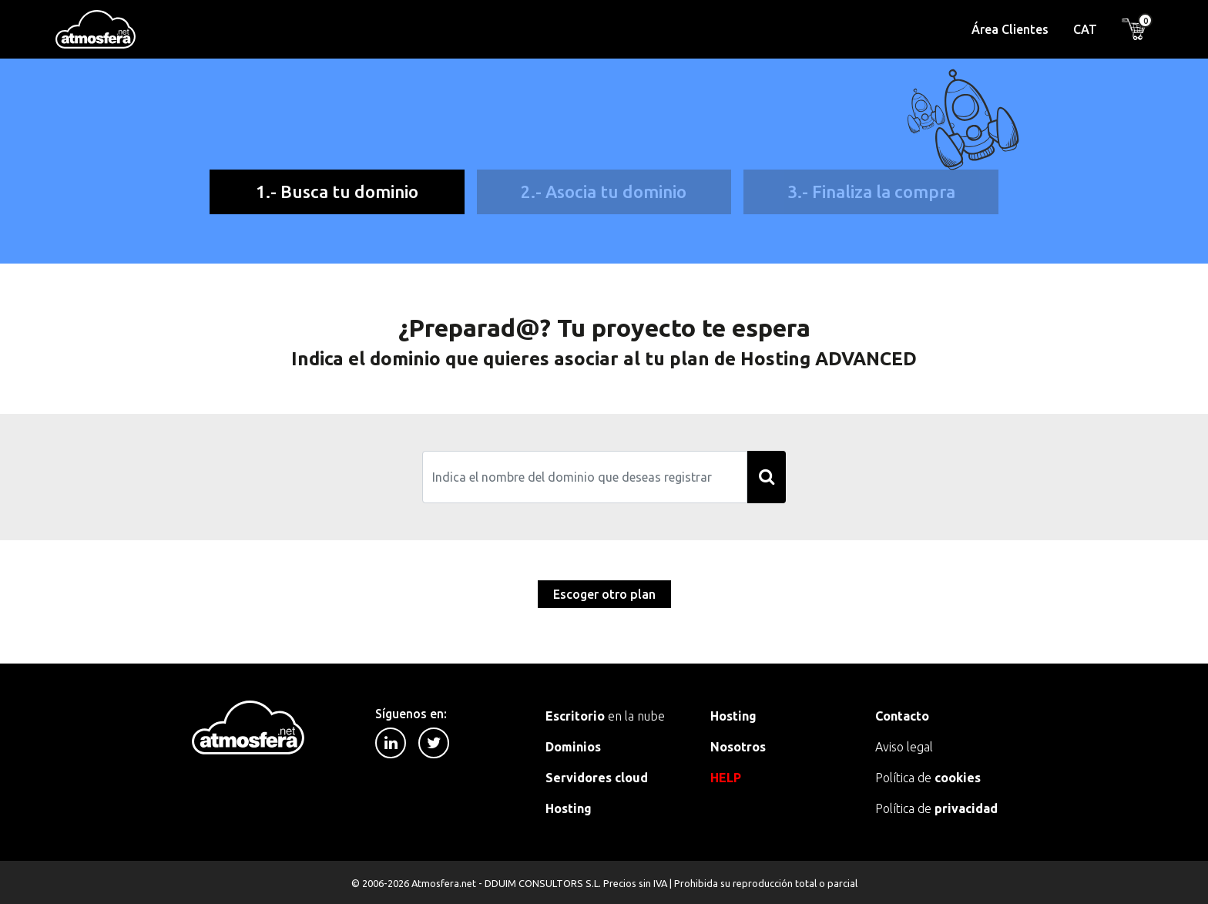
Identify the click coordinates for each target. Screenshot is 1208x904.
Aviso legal (904, 747)
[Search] (584, 477)
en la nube (605, 716)
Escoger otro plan (604, 594)
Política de (928, 778)
